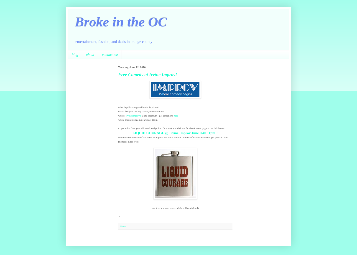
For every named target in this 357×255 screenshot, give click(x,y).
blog (75, 55)
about (90, 55)
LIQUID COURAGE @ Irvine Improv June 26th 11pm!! (175, 133)
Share (123, 226)
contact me (110, 55)
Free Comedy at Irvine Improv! (147, 74)
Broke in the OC (121, 21)
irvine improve (133, 115)
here (176, 115)
